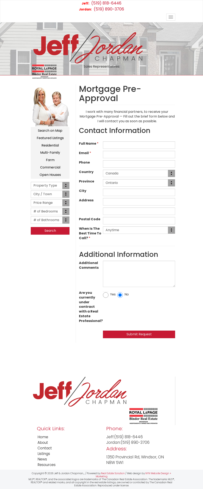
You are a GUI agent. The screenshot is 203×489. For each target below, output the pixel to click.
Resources (47, 464)
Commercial (50, 167)
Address (87, 200)
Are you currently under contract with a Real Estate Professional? (91, 307)
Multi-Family (50, 152)
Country (87, 172)
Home (43, 437)
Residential (50, 145)
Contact (45, 448)
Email (85, 153)
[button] (50, 231)
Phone (85, 162)
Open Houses (50, 174)
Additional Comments (89, 265)
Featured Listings (50, 138)
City (83, 191)
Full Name (89, 143)
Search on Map (50, 130)
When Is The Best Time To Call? (90, 233)
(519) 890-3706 (101, 9)
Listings (44, 453)
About (43, 442)
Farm (50, 160)
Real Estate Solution (113, 473)
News (42, 459)
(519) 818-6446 (101, 3)
